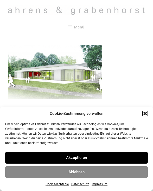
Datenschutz (80, 184)
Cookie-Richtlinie (57, 184)
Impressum (99, 184)
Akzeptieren (76, 157)
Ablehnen (76, 172)
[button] (145, 113)
